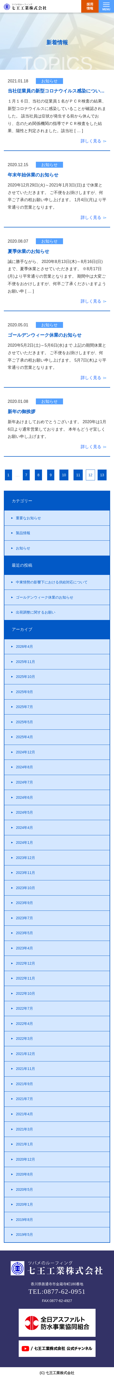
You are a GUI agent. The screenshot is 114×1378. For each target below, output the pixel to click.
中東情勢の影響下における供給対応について (52, 582)
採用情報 (90, 6)
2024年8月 (24, 767)
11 (78, 475)
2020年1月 (24, 1204)
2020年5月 (24, 1189)
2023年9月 (24, 903)
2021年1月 (24, 1144)
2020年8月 (24, 1174)
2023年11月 (25, 873)
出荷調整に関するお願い (35, 612)
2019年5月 (24, 1234)
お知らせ (23, 548)
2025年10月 (25, 677)
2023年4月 (24, 948)
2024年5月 (24, 812)
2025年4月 (24, 737)
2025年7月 (24, 707)
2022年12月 (25, 963)
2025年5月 (24, 722)
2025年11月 (25, 662)
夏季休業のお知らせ (28, 251)
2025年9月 (24, 692)
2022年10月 (25, 993)
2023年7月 (24, 918)
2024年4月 (24, 828)
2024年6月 (24, 797)
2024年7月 (24, 782)
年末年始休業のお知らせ (33, 175)
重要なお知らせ (28, 518)
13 (102, 475)
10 (64, 475)
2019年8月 (24, 1220)
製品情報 (23, 533)
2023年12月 (25, 858)
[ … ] (78, 131)
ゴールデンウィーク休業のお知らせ (44, 335)
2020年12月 (25, 1159)
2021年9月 (24, 1084)
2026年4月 (24, 646)
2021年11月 (25, 1069)
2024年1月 (24, 842)
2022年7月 (24, 1008)
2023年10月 (25, 888)
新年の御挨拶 (21, 411)
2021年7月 (24, 1099)
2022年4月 (24, 1024)
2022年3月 (24, 1038)
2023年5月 (24, 933)
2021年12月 (25, 1054)
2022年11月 (25, 978)
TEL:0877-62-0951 (57, 1291)
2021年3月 (24, 1129)
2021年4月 (24, 1114)
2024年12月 (25, 752)
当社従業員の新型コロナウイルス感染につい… (56, 91)
